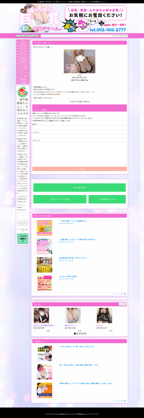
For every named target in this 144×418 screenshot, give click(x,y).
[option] (48, 319)
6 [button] (85, 334)
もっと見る (122, 304)
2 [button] (77, 334)
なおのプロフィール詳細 (59, 199)
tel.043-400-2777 (108, 29)
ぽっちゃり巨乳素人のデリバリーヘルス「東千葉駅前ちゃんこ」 (71, 414)
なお (50, 47)
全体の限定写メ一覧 (107, 199)
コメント (36, 140)
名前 (34, 124)
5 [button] (83, 334)
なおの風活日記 (80, 187)
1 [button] (75, 334)
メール (35, 132)
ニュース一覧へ (119, 294)
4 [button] (81, 334)
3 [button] (79, 334)
